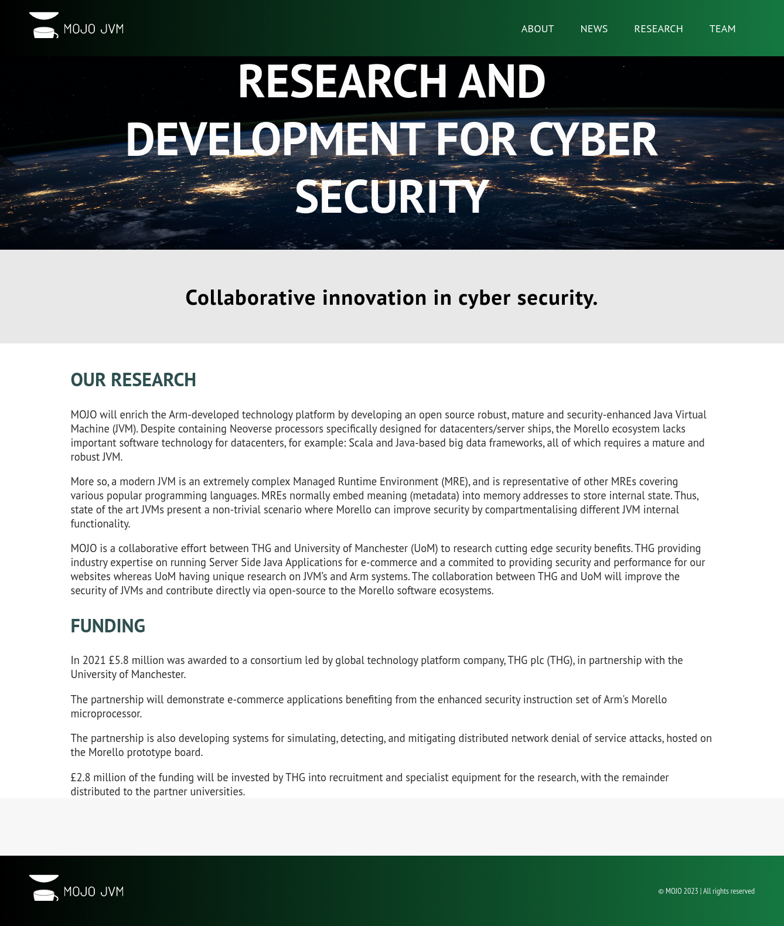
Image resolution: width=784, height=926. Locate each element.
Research (658, 28)
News (594, 28)
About (537, 28)
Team (723, 28)
